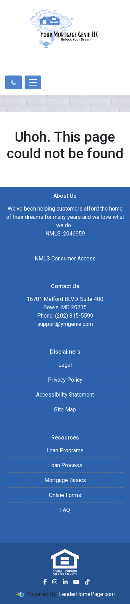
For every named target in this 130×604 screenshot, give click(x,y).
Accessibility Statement (65, 394)
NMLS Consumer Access (65, 258)
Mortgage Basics (65, 480)
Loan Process (65, 465)
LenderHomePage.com (87, 594)
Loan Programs (65, 450)
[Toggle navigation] (33, 82)
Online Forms (65, 495)
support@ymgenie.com (65, 324)
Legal (65, 365)
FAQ (65, 510)
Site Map (65, 409)
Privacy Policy (65, 379)
